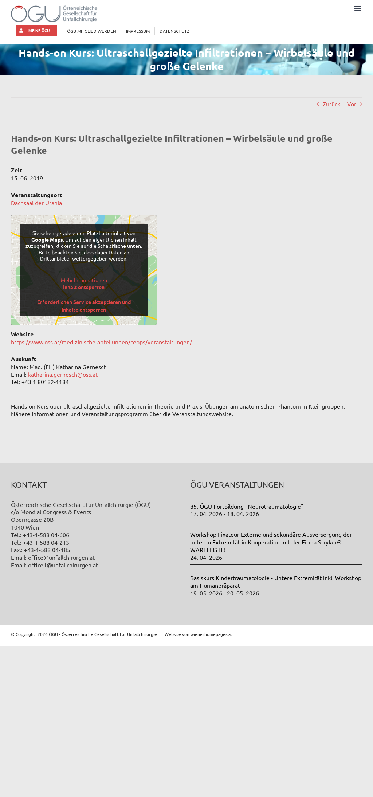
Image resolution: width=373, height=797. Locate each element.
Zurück (331, 104)
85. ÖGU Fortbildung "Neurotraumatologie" (246, 506)
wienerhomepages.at (211, 634)
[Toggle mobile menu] (358, 8)
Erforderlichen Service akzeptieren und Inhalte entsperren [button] (84, 305)
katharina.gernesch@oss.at (63, 374)
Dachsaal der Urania (36, 202)
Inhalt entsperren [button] (84, 287)
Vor (351, 104)
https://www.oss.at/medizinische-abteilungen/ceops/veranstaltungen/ (101, 341)
